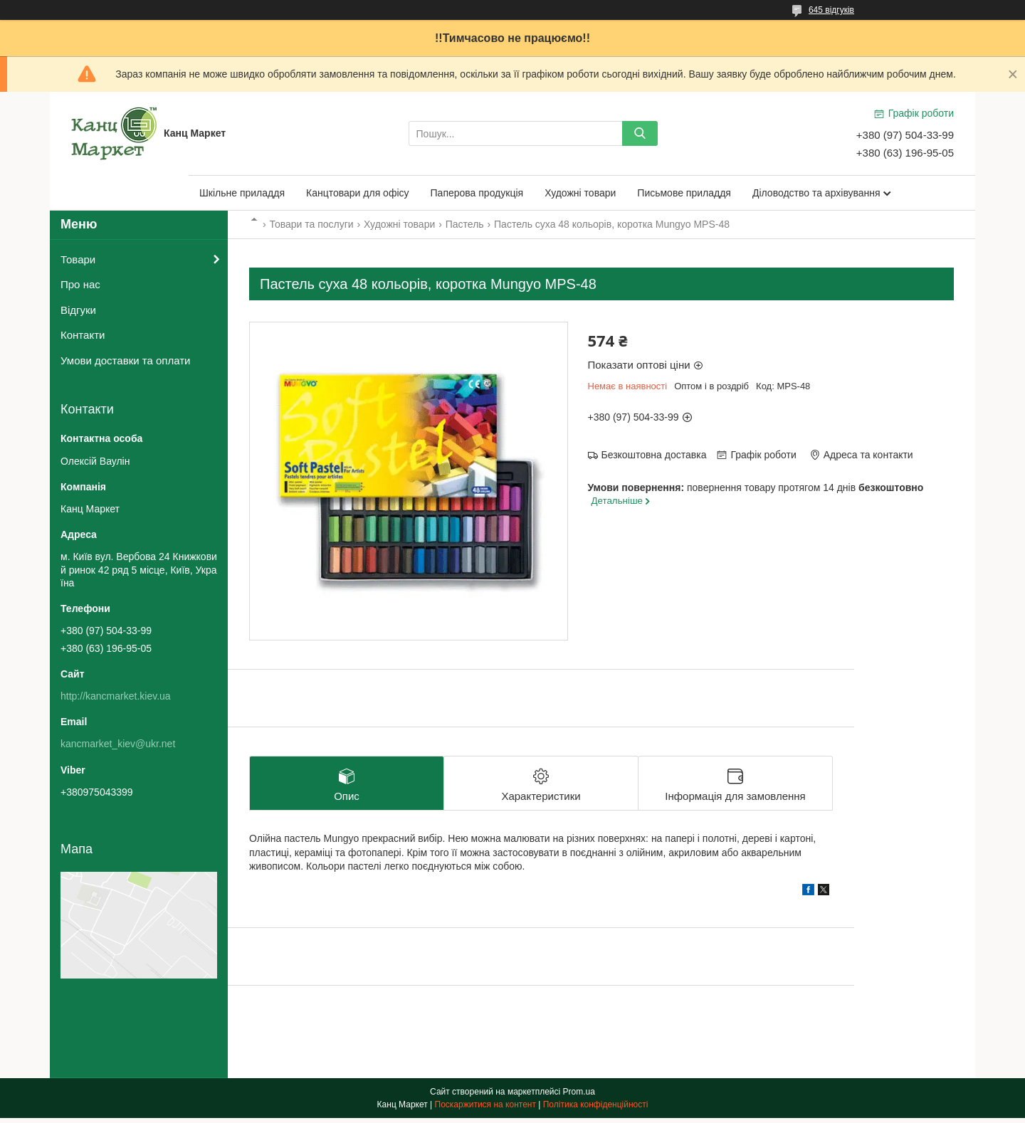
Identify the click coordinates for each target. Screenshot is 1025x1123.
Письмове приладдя (684, 193)
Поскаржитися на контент (485, 1109)
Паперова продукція (477, 193)
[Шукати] (640, 133)
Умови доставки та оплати (125, 360)
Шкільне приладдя (242, 193)
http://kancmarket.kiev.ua (116, 696)
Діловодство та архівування (816, 193)
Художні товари (580, 193)
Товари (78, 259)
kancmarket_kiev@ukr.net (118, 743)
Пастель (465, 224)
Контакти (83, 335)
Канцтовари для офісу (357, 193)
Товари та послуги (311, 224)
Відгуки (78, 310)
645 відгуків (831, 10)
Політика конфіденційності (595, 1109)
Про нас (80, 284)
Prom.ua (579, 1097)
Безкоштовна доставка (654, 454)
